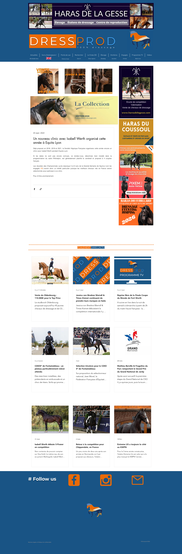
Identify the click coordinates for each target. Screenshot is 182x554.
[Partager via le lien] (40, 189)
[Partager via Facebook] (34, 189)
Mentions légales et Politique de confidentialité (39, 542)
